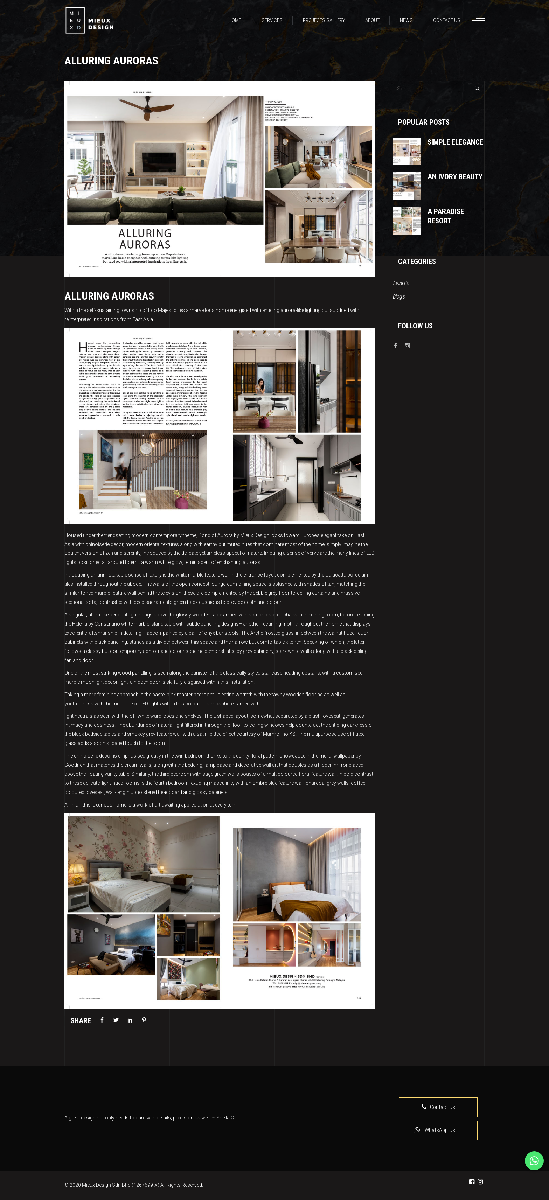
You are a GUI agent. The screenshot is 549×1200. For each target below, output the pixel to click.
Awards (401, 283)
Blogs (399, 296)
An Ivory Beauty (455, 177)
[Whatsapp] (534, 1160)
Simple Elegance (455, 142)
